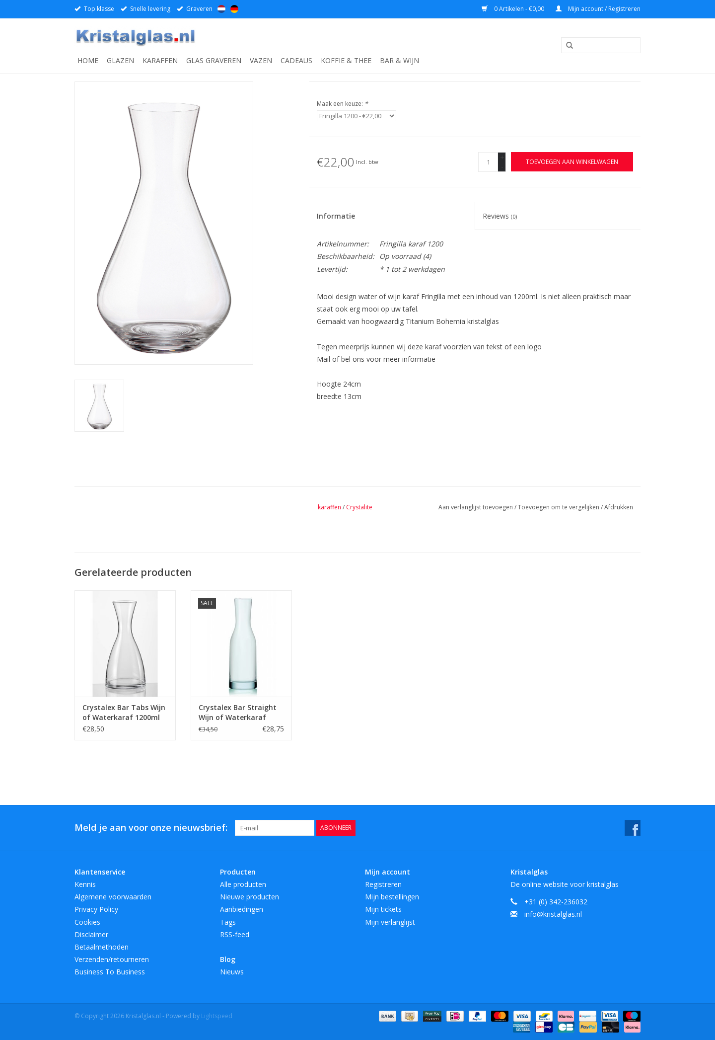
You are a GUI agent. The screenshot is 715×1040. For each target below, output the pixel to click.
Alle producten (243, 884)
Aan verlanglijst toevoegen (476, 507)
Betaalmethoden (101, 947)
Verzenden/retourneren (111, 959)
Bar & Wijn (399, 60)
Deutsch (234, 9)
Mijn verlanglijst (390, 922)
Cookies (87, 922)
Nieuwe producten (249, 896)
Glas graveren (213, 60)
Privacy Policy (96, 909)
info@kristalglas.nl (553, 914)
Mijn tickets (383, 909)
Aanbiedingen (241, 909)
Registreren (383, 884)
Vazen (261, 60)
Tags (228, 922)
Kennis (85, 884)
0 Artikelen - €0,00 (514, 8)
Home (87, 60)
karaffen (329, 507)
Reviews (500, 216)
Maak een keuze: (342, 103)
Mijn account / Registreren (598, 8)
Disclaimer (91, 934)
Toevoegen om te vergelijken (559, 507)
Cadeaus (296, 60)
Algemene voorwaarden (112, 896)
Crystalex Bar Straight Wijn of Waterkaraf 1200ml (238, 712)
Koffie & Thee (346, 60)
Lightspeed (216, 1016)
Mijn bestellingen (392, 896)
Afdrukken (618, 507)
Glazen (120, 60)
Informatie (336, 216)
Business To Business (109, 971)
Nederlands (221, 9)
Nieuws (232, 971)
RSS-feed (234, 934)
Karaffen (160, 60)
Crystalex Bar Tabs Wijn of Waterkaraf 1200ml (123, 712)
